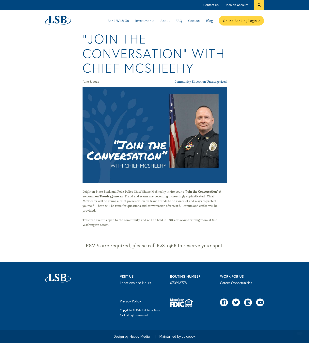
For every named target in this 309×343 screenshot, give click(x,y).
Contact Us (211, 5)
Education (199, 82)
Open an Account (236, 5)
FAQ (179, 20)
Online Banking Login (241, 20)
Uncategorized (217, 82)
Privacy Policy (130, 301)
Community (183, 82)
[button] (259, 5)
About (165, 20)
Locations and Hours (135, 282)
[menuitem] (211, 5)
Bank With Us (118, 20)
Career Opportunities (236, 282)
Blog (209, 20)
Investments (144, 20)
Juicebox (188, 336)
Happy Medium (141, 336)
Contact (194, 20)
